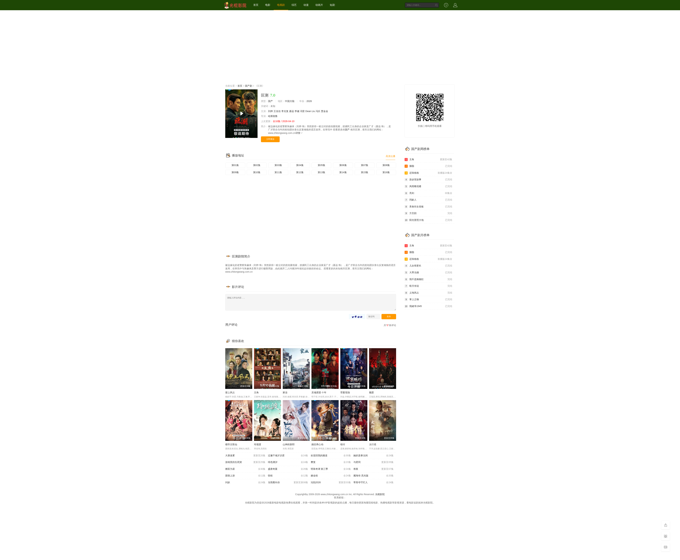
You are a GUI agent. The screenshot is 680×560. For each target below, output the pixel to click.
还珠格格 (428, 173)
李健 (297, 111)
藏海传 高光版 (373, 475)
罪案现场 (345, 392)
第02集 (257, 165)
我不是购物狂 (428, 279)
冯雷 (302, 111)
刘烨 (270, 111)
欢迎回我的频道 (331, 455)
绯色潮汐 (288, 462)
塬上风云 (230, 392)
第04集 (300, 165)
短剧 (332, 4)
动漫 (306, 4)
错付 (342, 444)
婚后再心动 (317, 444)
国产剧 (248, 85)
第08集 (386, 165)
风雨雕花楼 (428, 186)
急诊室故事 (428, 179)
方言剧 (428, 213)
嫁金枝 (331, 475)
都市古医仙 (231, 444)
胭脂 (428, 166)
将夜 (373, 469)
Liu (313, 111)
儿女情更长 (428, 265)
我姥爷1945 (428, 306)
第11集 (278, 172)
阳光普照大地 (428, 220)
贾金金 (324, 111)
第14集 (343, 172)
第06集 (343, 165)
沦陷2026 (331, 482)
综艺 (294, 4)
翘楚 (371, 392)
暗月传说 (428, 286)
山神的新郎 (289, 444)
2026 (309, 101)
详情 (299, 133)
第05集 (321, 165)
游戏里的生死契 (245, 462)
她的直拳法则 (373, 455)
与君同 (373, 462)
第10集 (257, 172)
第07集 (364, 165)
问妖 (245, 482)
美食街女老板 (428, 206)
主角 (256, 392)
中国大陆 (289, 101)
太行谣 (372, 444)
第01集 (235, 165)
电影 (267, 4)
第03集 (278, 165)
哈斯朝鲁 (273, 116)
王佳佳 (277, 111)
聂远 (291, 111)
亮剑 (428, 193)
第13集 (321, 172)
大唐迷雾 (245, 455)
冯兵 (318, 111)
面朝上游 (245, 475)
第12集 (300, 172)
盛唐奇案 (288, 469)
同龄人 (428, 200)
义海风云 (428, 293)
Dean (308, 111)
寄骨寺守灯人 (373, 482)
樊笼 (331, 462)
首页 (255, 4)
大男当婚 (428, 272)
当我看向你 (288, 482)
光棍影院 (380, 494)
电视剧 (281, 4)
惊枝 (288, 475)
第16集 (386, 172)
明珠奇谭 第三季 (331, 469)
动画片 (319, 4)
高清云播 (390, 156)
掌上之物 (428, 299)
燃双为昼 (245, 469)
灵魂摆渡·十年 (318, 392)
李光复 (284, 111)
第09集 (235, 172)
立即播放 (270, 139)
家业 (285, 392)
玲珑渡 (257, 444)
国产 (270, 101)
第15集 (364, 172)
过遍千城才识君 (288, 455)
